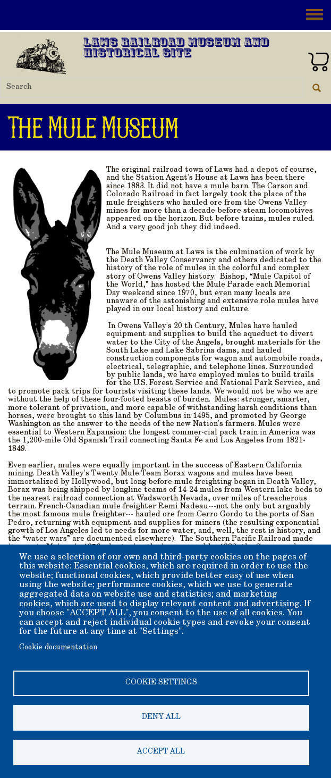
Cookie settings (161, 683)
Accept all (161, 752)
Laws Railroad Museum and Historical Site (176, 49)
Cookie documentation (58, 647)
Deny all (161, 717)
